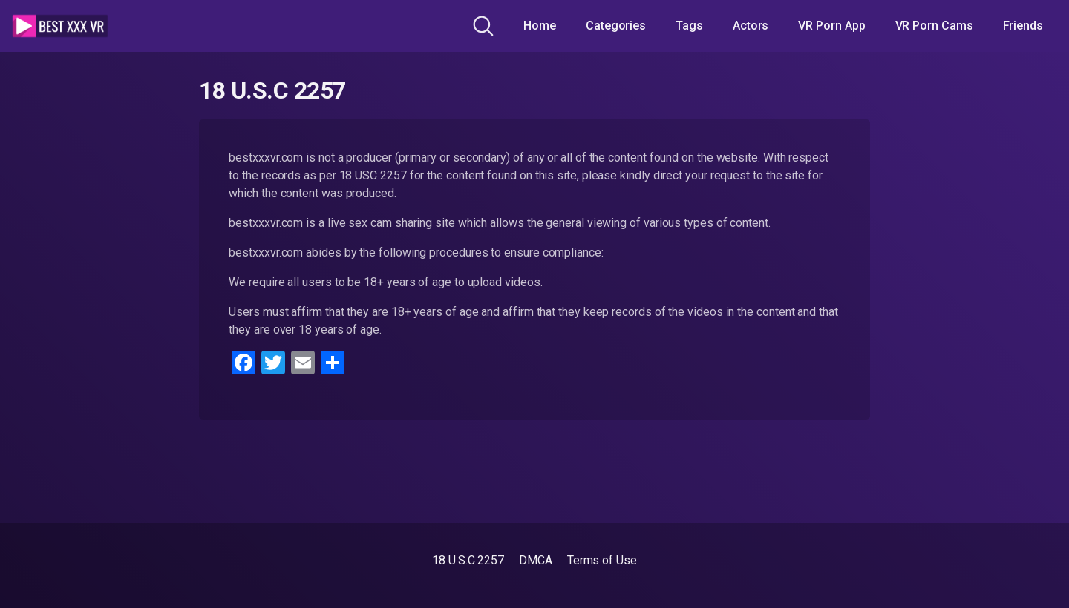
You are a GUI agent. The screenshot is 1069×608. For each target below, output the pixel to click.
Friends (1023, 26)
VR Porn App (831, 26)
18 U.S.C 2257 (468, 560)
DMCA (535, 560)
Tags (689, 26)
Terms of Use (602, 560)
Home (539, 26)
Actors (751, 26)
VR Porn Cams (934, 26)
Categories (616, 26)
